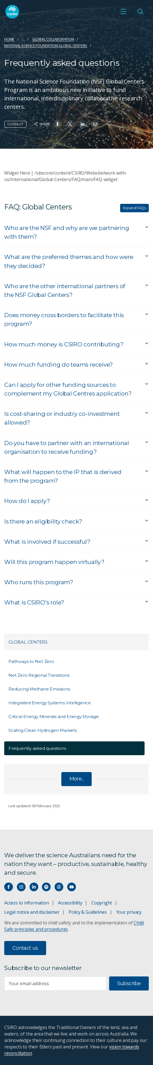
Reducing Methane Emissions (39, 689)
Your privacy (128, 912)
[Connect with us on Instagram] (21, 887)
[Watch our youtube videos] (71, 887)
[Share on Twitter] (70, 124)
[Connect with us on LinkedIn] (34, 887)
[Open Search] (140, 11)
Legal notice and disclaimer (31, 912)
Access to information (26, 903)
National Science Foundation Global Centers (45, 45)
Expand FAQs (134, 208)
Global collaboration (53, 39)
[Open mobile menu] (123, 11)
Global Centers (28, 642)
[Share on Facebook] (57, 124)
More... (76, 779)
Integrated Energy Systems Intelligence (49, 702)
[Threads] (59, 887)
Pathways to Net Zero (31, 661)
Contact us (25, 948)
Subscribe (129, 983)
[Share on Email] (95, 124)
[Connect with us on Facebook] (8, 887)
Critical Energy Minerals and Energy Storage (53, 716)
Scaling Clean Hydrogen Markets (42, 730)
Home (9, 39)
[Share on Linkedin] (82, 124)
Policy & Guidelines (88, 912)
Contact (15, 124)
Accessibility (70, 903)
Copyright (101, 903)
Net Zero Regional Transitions (38, 675)
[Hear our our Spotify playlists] (46, 887)
